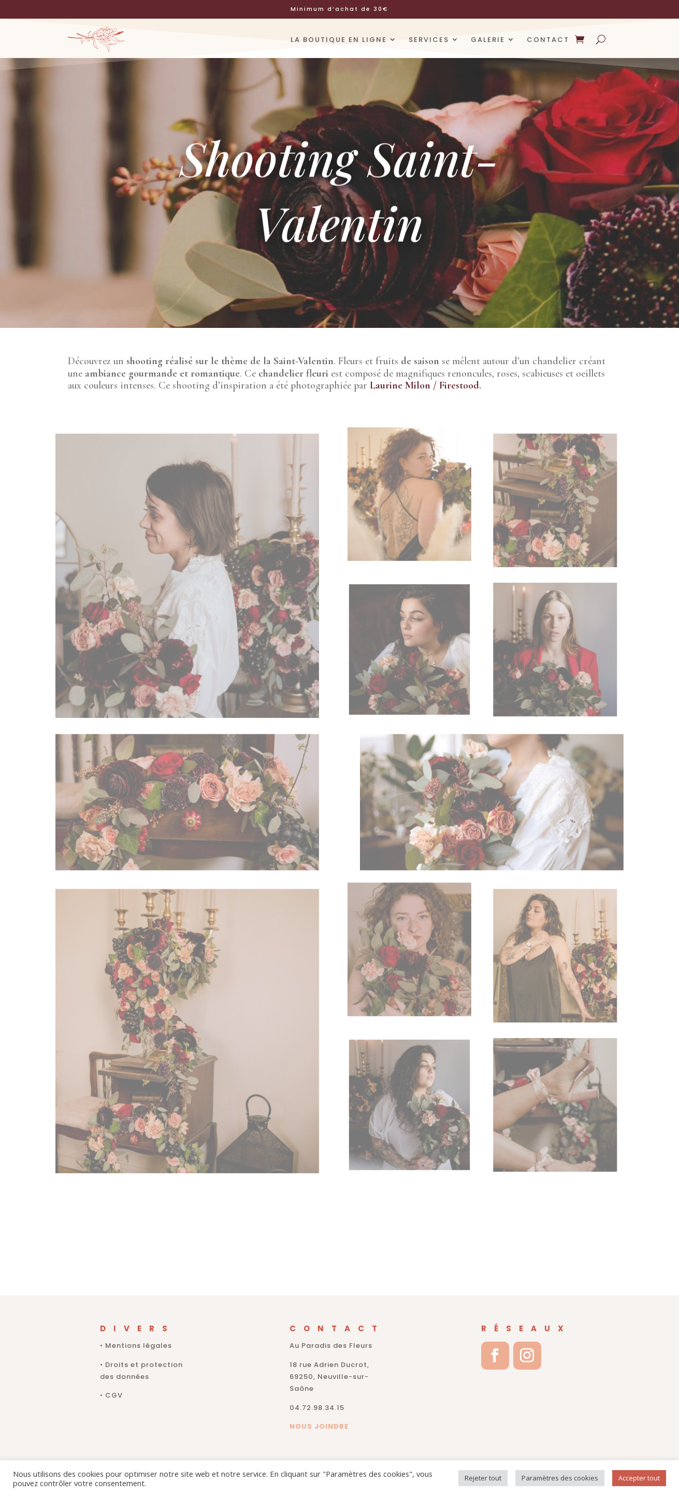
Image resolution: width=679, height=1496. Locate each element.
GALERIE (488, 40)
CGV (114, 1395)
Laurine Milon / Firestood (424, 385)
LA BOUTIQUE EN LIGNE (339, 40)
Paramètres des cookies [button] (560, 1478)
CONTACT (548, 40)
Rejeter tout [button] (483, 1478)
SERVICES (429, 40)
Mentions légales (138, 1345)
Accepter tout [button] (639, 1478)
